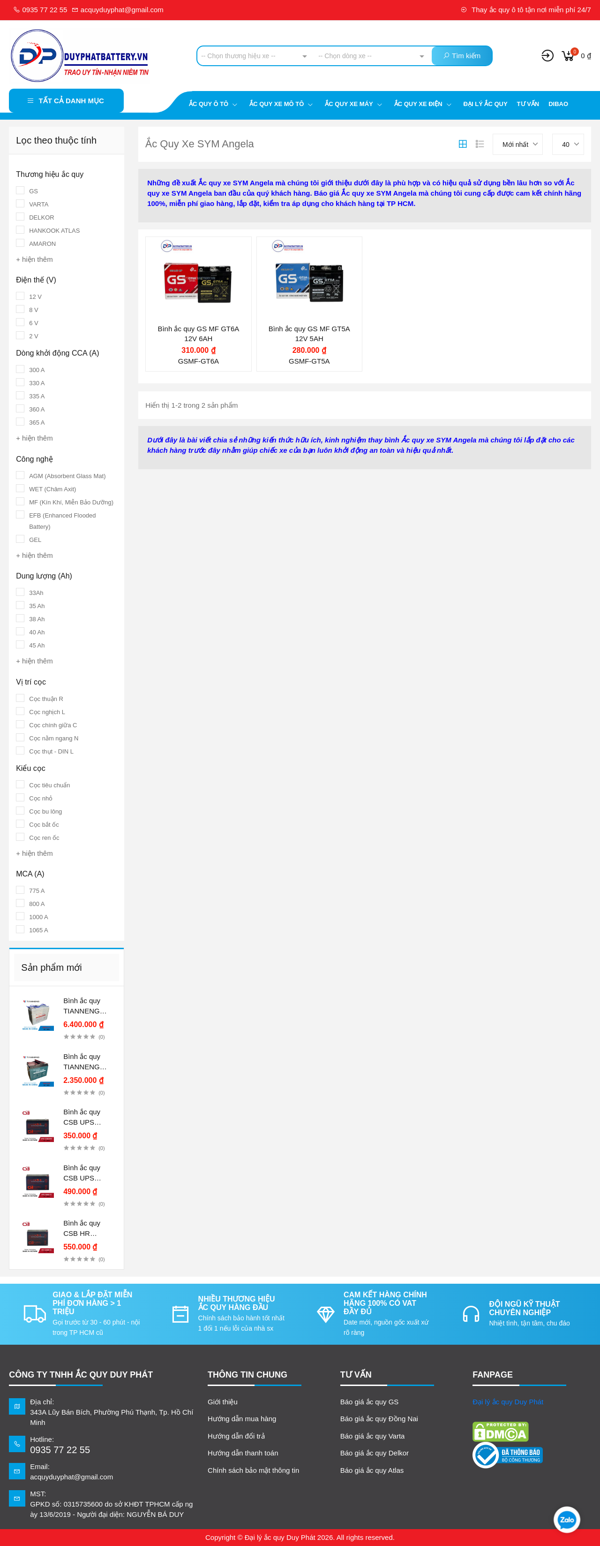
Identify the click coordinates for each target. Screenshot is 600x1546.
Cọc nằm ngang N (53, 738)
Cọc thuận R (46, 698)
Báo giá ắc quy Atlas (372, 1470)
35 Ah (37, 605)
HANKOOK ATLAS (54, 230)
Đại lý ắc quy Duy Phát (507, 1402)
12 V (35, 296)
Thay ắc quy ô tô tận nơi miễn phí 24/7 (525, 10)
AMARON (42, 243)
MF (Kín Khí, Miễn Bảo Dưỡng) (71, 502)
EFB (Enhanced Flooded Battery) (62, 521)
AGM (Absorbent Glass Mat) (67, 476)
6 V (33, 323)
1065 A (38, 930)
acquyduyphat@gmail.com (118, 10)
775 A (37, 890)
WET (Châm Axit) (52, 489)
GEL (35, 539)
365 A (37, 422)
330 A (37, 383)
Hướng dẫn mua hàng (242, 1419)
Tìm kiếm (461, 56)
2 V (33, 336)
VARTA (38, 204)
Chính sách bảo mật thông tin (253, 1470)
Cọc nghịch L (47, 712)
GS (33, 191)
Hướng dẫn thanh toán (243, 1453)
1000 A (38, 917)
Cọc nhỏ (40, 798)
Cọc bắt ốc (44, 824)
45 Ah (37, 645)
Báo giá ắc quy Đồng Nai (379, 1419)
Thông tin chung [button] (247, 1374)
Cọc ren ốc (44, 837)
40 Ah (37, 632)
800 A (37, 903)
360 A (37, 409)
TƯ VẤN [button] (356, 1374)
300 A (37, 369)
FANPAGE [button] (492, 1374)
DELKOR (41, 217)
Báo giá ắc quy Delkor (374, 1453)
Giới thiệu (223, 1402)
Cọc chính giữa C (53, 725)
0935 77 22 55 (40, 10)
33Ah (36, 592)
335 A (37, 396)
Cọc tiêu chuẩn (49, 785)
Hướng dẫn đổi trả (236, 1436)
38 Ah (37, 619)
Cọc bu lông (45, 811)
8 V (33, 309)
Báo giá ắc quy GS (369, 1402)
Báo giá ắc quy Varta (372, 1436)
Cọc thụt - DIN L (51, 751)
